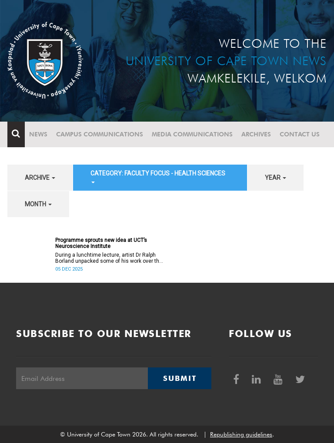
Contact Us (300, 134)
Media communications (192, 134)
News (38, 134)
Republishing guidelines (241, 434)
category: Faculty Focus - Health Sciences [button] (157, 176)
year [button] (275, 177)
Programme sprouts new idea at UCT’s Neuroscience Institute (101, 243)
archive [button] (40, 177)
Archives (256, 134)
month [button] (38, 204)
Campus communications (99, 134)
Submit (179, 378)
